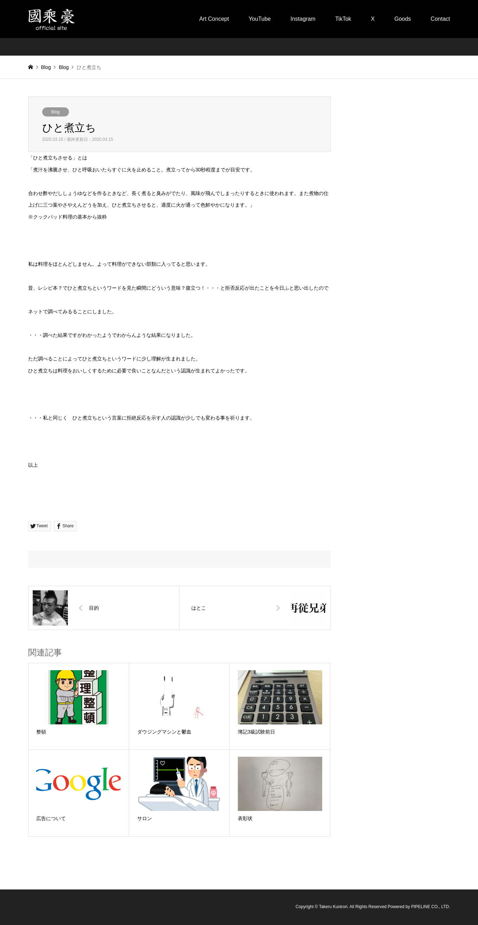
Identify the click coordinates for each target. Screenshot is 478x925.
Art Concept (214, 19)
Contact (440, 19)
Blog (46, 67)
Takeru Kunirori (333, 907)
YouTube (260, 19)
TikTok (343, 19)
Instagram (303, 19)
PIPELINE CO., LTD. (430, 907)
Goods (402, 19)
